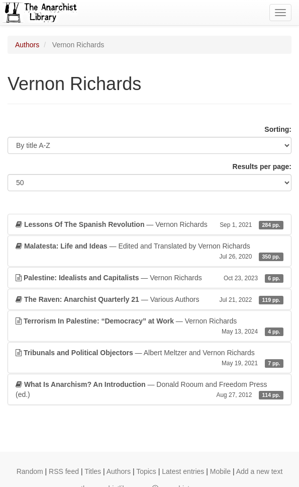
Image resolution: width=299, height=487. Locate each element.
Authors (27, 45)
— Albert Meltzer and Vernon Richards (149, 358)
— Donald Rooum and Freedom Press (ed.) (149, 389)
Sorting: (277, 129)
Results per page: (262, 167)
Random (30, 471)
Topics (146, 471)
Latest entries (183, 471)
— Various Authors (149, 299)
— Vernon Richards (149, 224)
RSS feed (64, 471)
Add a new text (259, 471)
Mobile (220, 471)
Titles (92, 471)
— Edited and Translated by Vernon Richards (149, 251)
